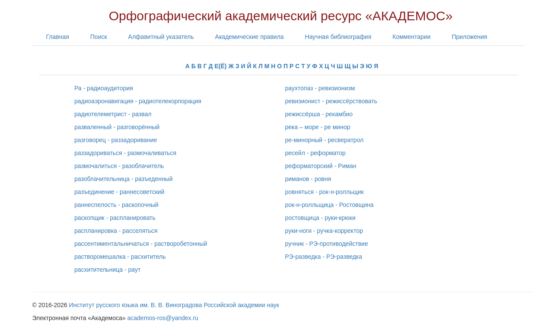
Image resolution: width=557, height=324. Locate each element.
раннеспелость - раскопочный (116, 204)
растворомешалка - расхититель (120, 256)
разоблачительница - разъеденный (123, 178)
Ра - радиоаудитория (103, 88)
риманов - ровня (308, 178)
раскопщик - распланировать (115, 217)
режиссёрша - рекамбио (319, 114)
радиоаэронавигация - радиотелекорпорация (137, 101)
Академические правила (249, 36)
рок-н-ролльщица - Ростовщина (329, 204)
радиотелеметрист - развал (112, 114)
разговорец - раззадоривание (115, 140)
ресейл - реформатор (315, 152)
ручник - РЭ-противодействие (326, 243)
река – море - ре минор (317, 127)
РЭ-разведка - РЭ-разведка (324, 256)
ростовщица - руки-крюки (320, 217)
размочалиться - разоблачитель (119, 165)
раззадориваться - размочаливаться (125, 152)
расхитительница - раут (107, 269)
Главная (57, 36)
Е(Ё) (220, 66)
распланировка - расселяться (115, 230)
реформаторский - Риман (320, 165)
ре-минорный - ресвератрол (324, 140)
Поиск (98, 36)
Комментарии (411, 36)
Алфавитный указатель (161, 36)
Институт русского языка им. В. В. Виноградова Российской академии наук (174, 305)
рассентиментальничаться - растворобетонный (140, 243)
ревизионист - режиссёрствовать (331, 101)
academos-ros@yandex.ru (162, 317)
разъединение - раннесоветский (119, 191)
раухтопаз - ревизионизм (320, 88)
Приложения (469, 36)
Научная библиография (338, 36)
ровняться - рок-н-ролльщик (324, 191)
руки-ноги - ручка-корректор (324, 230)
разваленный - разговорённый (116, 127)
